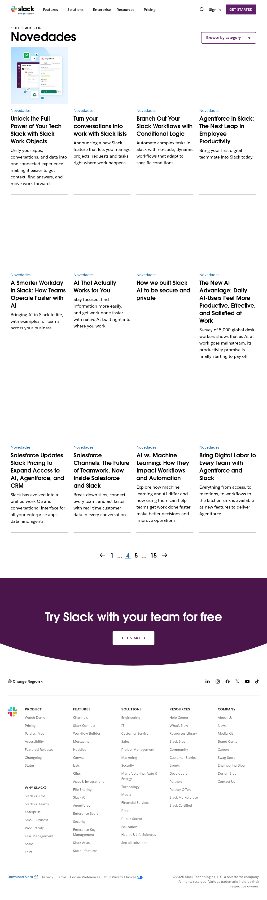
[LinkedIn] (208, 682)
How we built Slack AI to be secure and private (163, 290)
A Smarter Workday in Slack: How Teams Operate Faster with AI (38, 294)
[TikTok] (257, 682)
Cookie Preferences (85, 877)
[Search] (202, 10)
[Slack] (23, 9)
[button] (228, 38)
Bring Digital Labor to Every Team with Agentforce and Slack (227, 467)
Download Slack (23, 877)
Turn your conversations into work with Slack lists (100, 126)
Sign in (215, 9)
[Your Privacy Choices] (121, 877)
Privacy (47, 877)
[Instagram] (217, 682)
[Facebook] (227, 682)
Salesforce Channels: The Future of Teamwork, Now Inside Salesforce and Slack (101, 470)
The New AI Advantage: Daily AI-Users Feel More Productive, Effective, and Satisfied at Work (227, 301)
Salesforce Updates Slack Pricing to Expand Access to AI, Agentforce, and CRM (37, 470)
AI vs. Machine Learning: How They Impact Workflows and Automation (162, 467)
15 (153, 556)
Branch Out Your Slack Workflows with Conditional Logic (164, 126)
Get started (241, 9)
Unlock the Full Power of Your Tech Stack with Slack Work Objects (36, 130)
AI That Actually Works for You (95, 286)
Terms (61, 877)
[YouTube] (247, 682)
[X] (237, 682)
